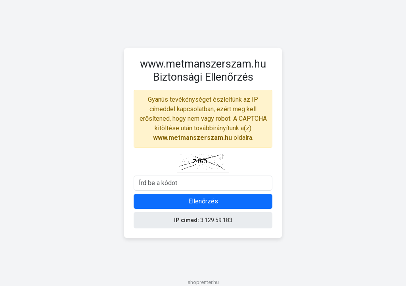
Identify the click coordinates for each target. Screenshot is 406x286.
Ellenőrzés (203, 201)
